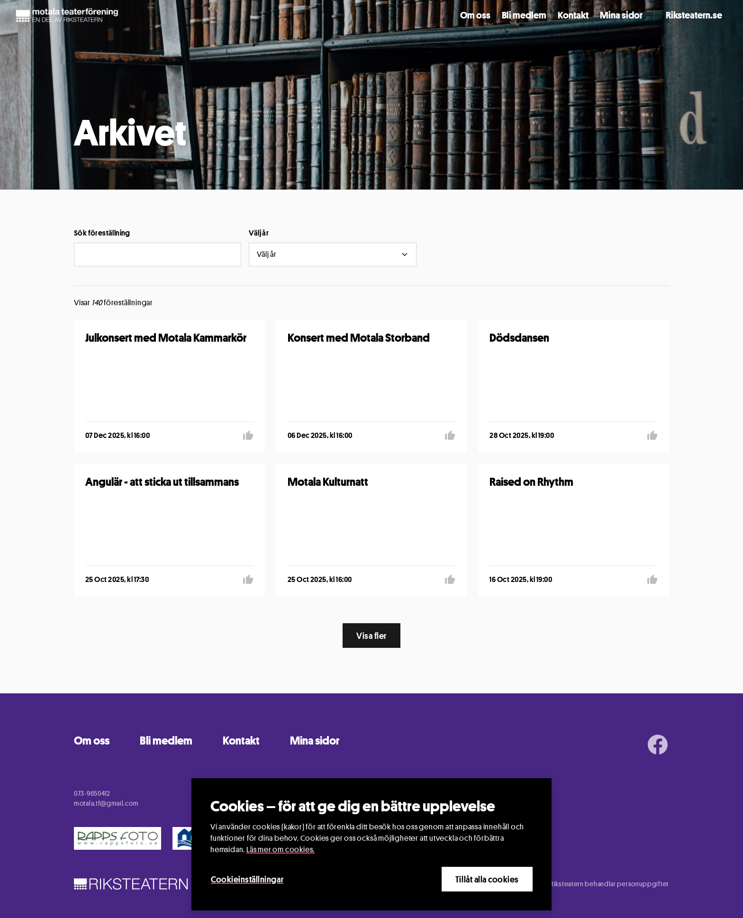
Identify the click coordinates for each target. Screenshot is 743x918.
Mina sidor (621, 15)
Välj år (259, 233)
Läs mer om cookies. (280, 849)
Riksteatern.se (694, 15)
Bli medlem (524, 15)
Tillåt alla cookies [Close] (487, 879)
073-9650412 (92, 793)
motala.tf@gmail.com (106, 803)
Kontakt (573, 15)
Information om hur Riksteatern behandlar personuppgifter (581, 883)
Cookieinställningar (247, 879)
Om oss (475, 15)
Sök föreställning (102, 233)
